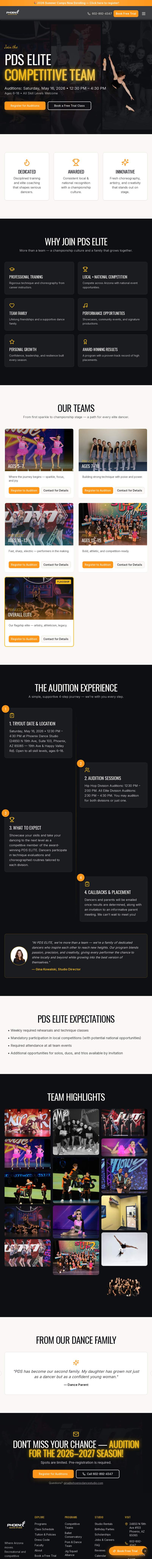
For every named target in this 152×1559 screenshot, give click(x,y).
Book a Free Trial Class (69, 105)
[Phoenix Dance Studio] (12, 14)
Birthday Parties (104, 1529)
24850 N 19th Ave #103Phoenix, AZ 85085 (137, 1529)
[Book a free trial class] (125, 1551)
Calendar (100, 1555)
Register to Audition (24, 490)
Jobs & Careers (104, 1539)
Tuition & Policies (45, 1534)
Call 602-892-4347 (97, 1473)
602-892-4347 (99, 13)
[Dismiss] (145, 1551)
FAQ (97, 1545)
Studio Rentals (104, 1523)
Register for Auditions (25, 105)
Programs (41, 1523)
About (38, 1550)
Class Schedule (44, 1529)
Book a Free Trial (45, 1555)
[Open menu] (143, 13)
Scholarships (103, 1534)
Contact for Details (55, 490)
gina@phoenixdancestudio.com (83, 1483)
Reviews (100, 1550)
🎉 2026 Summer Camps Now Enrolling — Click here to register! (76, 3)
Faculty (39, 1545)
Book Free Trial (126, 13)
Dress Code (42, 1539)
